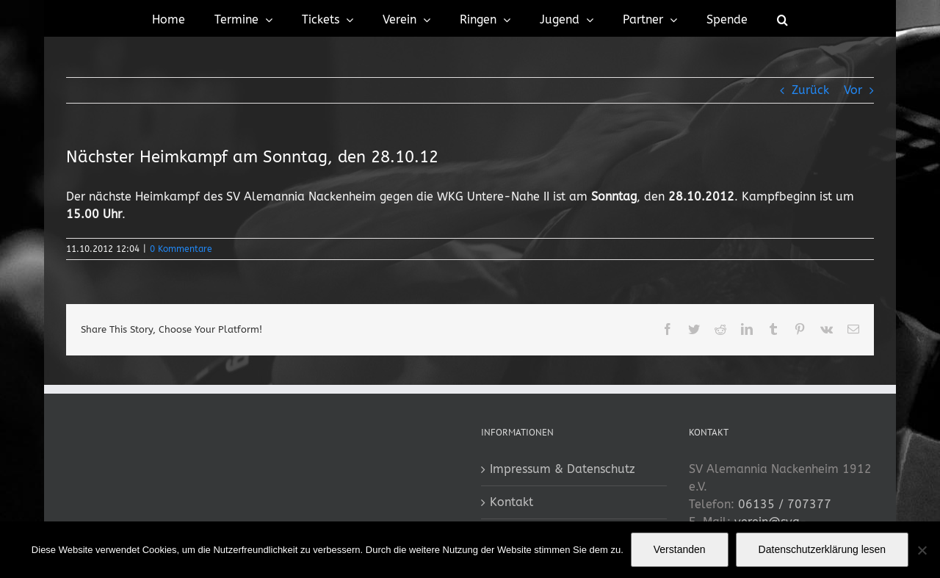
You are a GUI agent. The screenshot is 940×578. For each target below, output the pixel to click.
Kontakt (511, 502)
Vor (853, 90)
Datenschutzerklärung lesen (822, 549)
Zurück (810, 90)
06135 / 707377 (784, 504)
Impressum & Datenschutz (562, 469)
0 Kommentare (181, 249)
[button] (782, 18)
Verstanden (680, 549)
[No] (921, 550)
